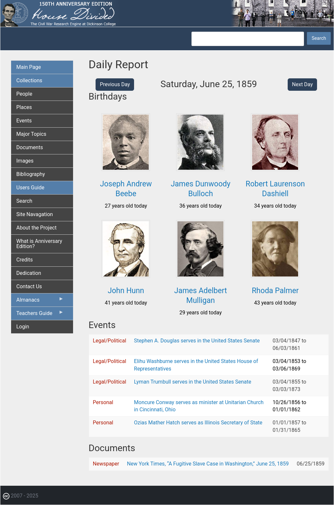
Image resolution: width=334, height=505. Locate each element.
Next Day (302, 84)
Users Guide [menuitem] (30, 187)
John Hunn (126, 290)
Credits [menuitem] (24, 260)
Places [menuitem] (24, 107)
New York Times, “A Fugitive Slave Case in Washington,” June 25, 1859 (208, 464)
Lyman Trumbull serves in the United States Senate (192, 382)
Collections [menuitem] (29, 80)
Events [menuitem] (24, 121)
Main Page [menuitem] (28, 67)
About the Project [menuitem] (36, 228)
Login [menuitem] (22, 327)
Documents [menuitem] (29, 147)
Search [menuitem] (24, 201)
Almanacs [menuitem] (40, 301)
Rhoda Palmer (275, 290)
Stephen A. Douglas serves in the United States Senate (197, 341)
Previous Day (115, 84)
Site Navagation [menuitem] (34, 214)
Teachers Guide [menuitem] (40, 314)
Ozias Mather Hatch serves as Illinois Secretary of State (198, 422)
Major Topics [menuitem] (31, 134)
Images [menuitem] (25, 161)
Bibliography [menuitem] (30, 174)
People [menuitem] (24, 94)
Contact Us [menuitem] (29, 286)
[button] (125, 169)
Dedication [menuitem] (28, 273)
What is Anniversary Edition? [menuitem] (39, 243)
